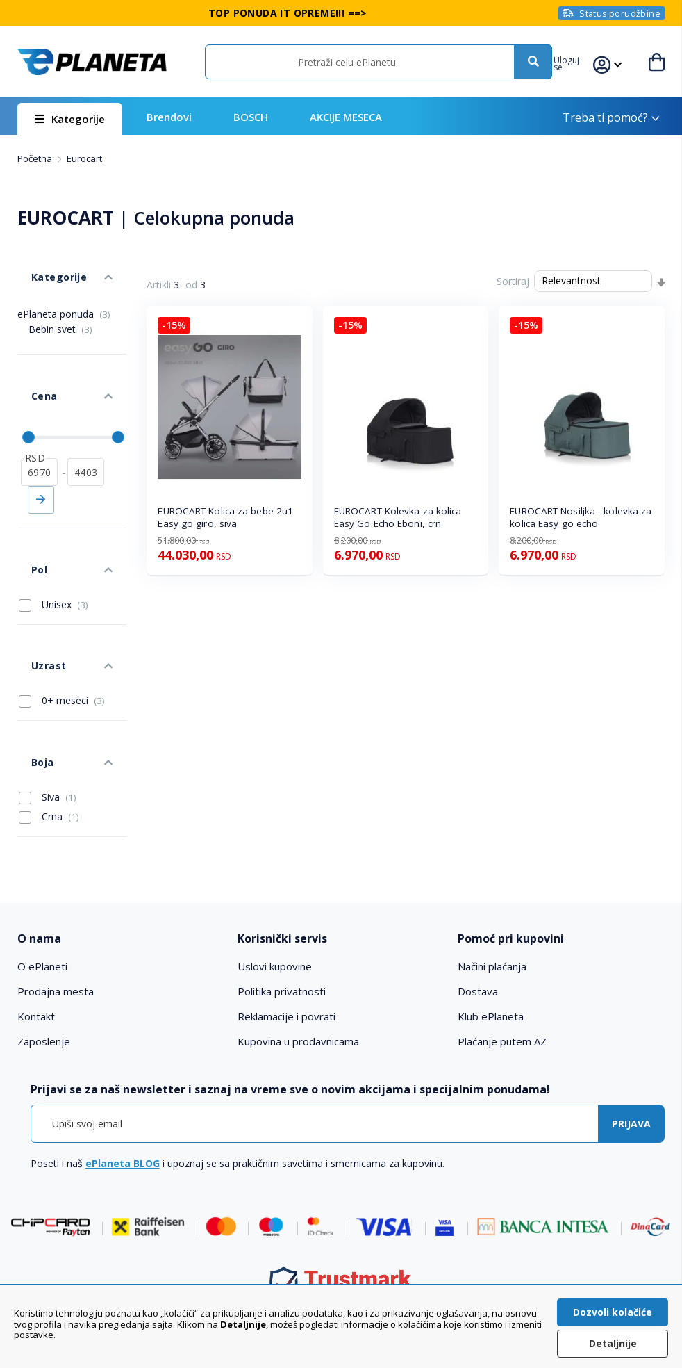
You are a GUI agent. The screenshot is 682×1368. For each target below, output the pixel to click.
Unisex (53, 537)
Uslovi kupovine (275, 858)
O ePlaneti (42, 858)
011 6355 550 (356, 1253)
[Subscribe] (631, 1014)
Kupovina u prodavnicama (298, 933)
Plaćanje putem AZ (502, 933)
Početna (35, 158)
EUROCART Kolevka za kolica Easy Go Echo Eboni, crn (398, 517)
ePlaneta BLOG (122, 1054)
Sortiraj (513, 281)
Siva (47, 688)
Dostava (478, 883)
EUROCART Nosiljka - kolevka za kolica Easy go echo (580, 517)
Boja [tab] (28, 660)
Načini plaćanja (492, 858)
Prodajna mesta (55, 883)
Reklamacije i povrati (286, 908)
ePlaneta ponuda (63, 293)
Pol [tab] (25, 508)
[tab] (120, 830)
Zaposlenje (43, 933)
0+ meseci (62, 612)
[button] (579, 62)
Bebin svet (60, 308)
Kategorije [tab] (43, 263)
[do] (85, 425)
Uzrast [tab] (34, 584)
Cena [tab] (29, 361)
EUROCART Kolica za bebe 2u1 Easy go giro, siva (225, 517)
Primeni (41, 452)
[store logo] (91, 62)
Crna (49, 708)
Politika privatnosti (282, 883)
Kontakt (36, 908)
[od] (39, 425)
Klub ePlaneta (491, 908)
